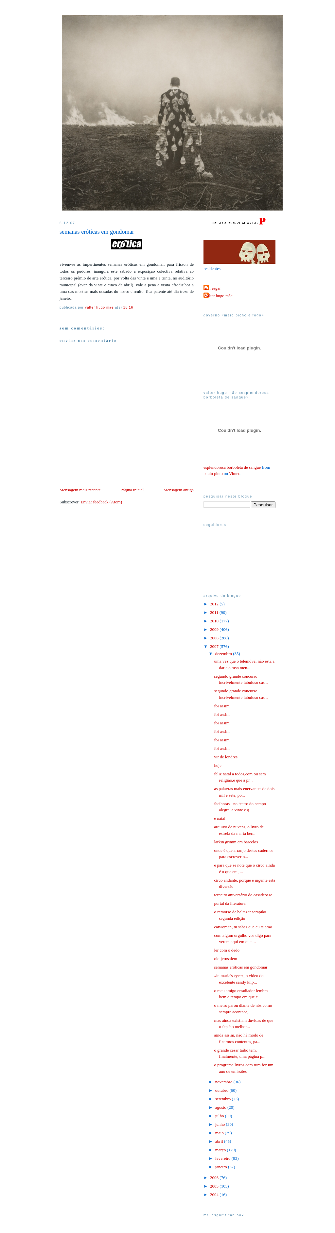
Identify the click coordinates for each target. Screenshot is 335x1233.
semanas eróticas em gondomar (240, 967)
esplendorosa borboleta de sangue (232, 467)
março (221, 1149)
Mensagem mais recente (80, 489)
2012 (215, 603)
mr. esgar (213, 288)
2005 (215, 1186)
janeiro (221, 1166)
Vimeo (234, 473)
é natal (219, 818)
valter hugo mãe (219, 295)
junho (220, 1124)
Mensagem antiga (179, 489)
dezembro (224, 653)
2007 (215, 646)
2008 (215, 637)
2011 (215, 612)
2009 (215, 629)
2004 (215, 1194)
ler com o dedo (226, 950)
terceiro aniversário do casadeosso (243, 894)
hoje (217, 765)
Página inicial (132, 489)
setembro (223, 1098)
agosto (221, 1107)
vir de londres (225, 756)
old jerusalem (225, 958)
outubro (222, 1090)
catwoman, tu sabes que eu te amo (243, 926)
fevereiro (223, 1158)
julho (220, 1115)
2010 (215, 620)
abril (219, 1141)
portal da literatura (229, 903)
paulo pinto (213, 473)
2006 (215, 1177)
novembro (224, 1081)
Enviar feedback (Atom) (101, 501)
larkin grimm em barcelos (236, 841)
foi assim (221, 705)
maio (220, 1132)
